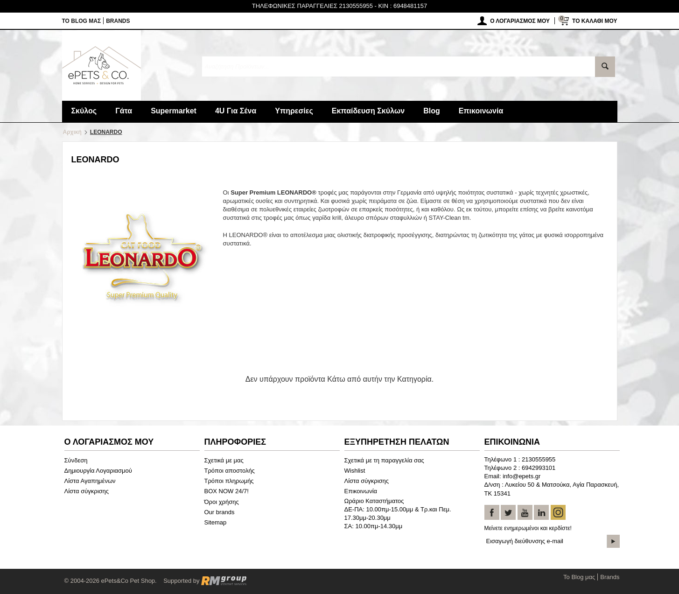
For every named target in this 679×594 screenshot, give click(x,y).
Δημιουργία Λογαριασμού (98, 470)
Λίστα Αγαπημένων (90, 480)
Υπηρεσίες (294, 111)
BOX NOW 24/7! (226, 491)
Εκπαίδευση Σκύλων (368, 111)
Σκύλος (84, 111)
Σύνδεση (76, 460)
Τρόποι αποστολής (229, 470)
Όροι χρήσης (221, 501)
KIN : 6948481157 (402, 5)
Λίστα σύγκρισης (86, 491)
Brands (118, 21)
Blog (431, 111)
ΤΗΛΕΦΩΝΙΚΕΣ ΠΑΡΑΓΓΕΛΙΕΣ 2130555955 (312, 5)
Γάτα (123, 111)
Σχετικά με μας (224, 460)
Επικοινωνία (481, 111)
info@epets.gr (521, 476)
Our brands (219, 512)
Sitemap (215, 522)
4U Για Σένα (235, 111)
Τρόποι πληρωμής (229, 480)
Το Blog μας (81, 21)
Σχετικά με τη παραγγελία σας (384, 460)
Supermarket (173, 111)
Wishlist (354, 470)
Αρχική (72, 132)
